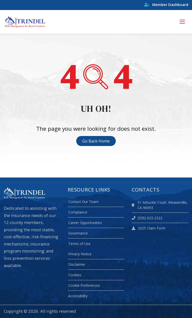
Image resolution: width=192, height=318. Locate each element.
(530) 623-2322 (147, 218)
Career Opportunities (85, 222)
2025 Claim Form (149, 228)
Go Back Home (96, 141)
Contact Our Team (83, 201)
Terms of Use (79, 243)
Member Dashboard (166, 4)
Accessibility (78, 296)
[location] (134, 205)
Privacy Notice (80, 254)
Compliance (77, 212)
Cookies (74, 274)
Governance (78, 233)
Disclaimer (76, 264)
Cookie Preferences (84, 285)
